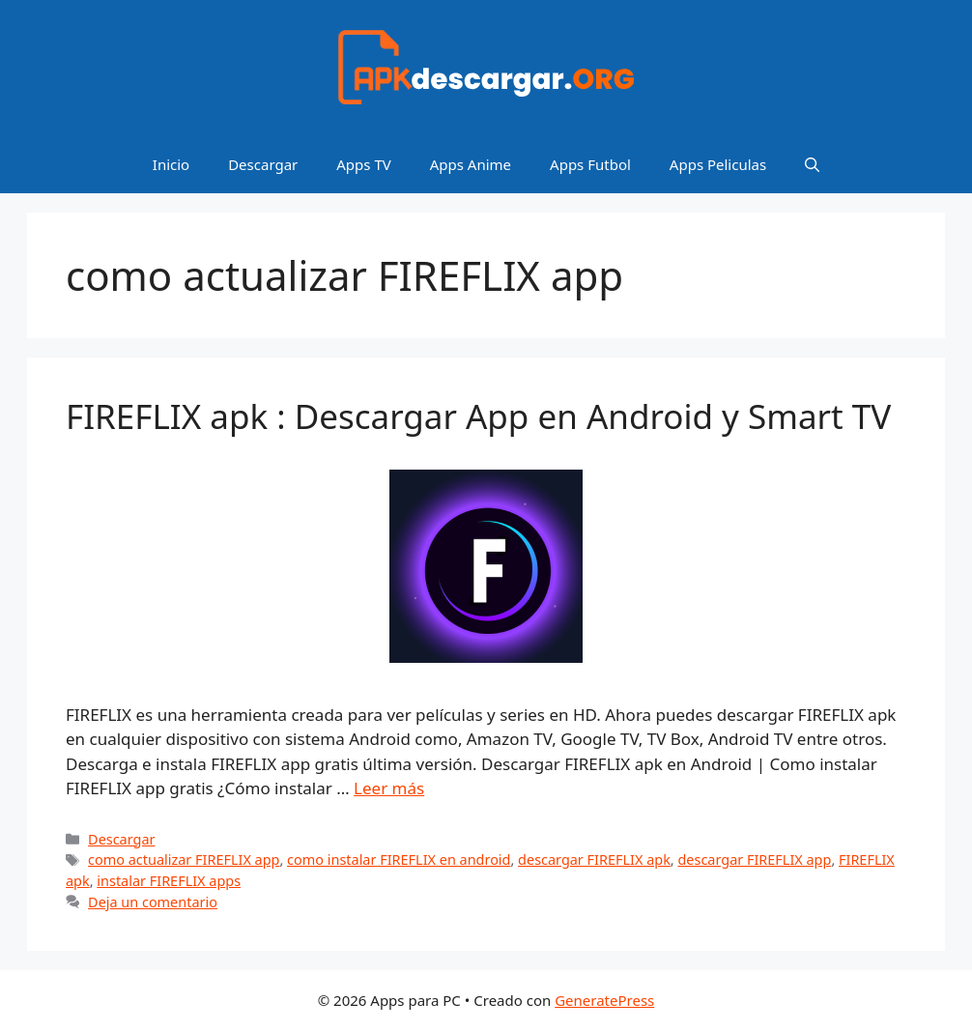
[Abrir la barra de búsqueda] (812, 164)
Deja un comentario (152, 902)
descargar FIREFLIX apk (594, 859)
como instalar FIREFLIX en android (398, 859)
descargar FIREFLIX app (754, 859)
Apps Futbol (590, 164)
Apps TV (363, 164)
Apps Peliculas (718, 164)
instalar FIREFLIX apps (169, 881)
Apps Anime (470, 164)
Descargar (263, 164)
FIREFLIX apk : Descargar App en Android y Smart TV (478, 416)
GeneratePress (604, 1000)
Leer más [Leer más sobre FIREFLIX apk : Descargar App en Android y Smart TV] (389, 788)
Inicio (171, 164)
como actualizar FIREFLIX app (183, 859)
